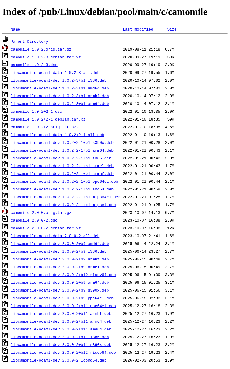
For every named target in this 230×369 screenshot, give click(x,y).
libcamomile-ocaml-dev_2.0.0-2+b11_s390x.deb (61, 344)
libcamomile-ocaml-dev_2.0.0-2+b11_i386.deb (60, 336)
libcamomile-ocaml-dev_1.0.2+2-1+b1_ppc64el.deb (64, 181)
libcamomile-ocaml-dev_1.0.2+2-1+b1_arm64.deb (62, 150)
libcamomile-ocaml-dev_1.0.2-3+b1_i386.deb (59, 80)
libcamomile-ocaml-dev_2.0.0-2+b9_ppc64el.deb (62, 298)
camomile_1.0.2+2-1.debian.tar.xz (48, 119)
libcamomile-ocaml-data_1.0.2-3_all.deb (55, 72)
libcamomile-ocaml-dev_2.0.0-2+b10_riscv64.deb (63, 274)
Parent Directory (29, 41)
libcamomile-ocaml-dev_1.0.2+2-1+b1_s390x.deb (62, 142)
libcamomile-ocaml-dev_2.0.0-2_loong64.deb (59, 360)
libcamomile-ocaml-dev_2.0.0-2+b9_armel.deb (60, 266)
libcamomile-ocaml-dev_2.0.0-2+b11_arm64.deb (61, 321)
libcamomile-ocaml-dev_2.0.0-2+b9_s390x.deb (60, 290)
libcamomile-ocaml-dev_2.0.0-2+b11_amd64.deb (61, 329)
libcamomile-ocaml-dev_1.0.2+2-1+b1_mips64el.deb (66, 196)
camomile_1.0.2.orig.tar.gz (41, 49)
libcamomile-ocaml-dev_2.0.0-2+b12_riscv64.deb (63, 352)
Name (15, 29)
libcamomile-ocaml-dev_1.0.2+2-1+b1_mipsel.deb (63, 204)
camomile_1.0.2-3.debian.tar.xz (46, 57)
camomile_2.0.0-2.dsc (34, 220)
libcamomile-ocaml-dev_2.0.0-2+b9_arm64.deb (60, 282)
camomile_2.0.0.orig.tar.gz (41, 212)
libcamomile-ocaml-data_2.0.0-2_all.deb (55, 235)
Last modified (138, 29)
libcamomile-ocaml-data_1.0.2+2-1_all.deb (57, 134)
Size (171, 29)
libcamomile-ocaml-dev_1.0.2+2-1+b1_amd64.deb (62, 189)
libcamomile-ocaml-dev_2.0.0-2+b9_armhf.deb (60, 259)
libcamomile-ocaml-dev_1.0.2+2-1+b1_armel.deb (62, 165)
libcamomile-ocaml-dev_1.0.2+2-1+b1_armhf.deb (62, 173)
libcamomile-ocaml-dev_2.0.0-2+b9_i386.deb (59, 251)
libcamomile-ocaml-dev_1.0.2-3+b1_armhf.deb (60, 95)
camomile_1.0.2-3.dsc (34, 64)
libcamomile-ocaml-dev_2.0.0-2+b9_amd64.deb (60, 243)
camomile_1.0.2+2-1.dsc (36, 111)
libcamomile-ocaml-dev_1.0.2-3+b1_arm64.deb (60, 103)
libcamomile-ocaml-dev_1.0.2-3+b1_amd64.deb (60, 88)
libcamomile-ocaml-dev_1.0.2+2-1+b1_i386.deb (61, 158)
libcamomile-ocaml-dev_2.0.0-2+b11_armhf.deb (61, 313)
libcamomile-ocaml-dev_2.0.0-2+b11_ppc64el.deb (63, 305)
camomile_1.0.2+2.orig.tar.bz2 (44, 126)
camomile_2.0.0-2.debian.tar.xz (46, 228)
